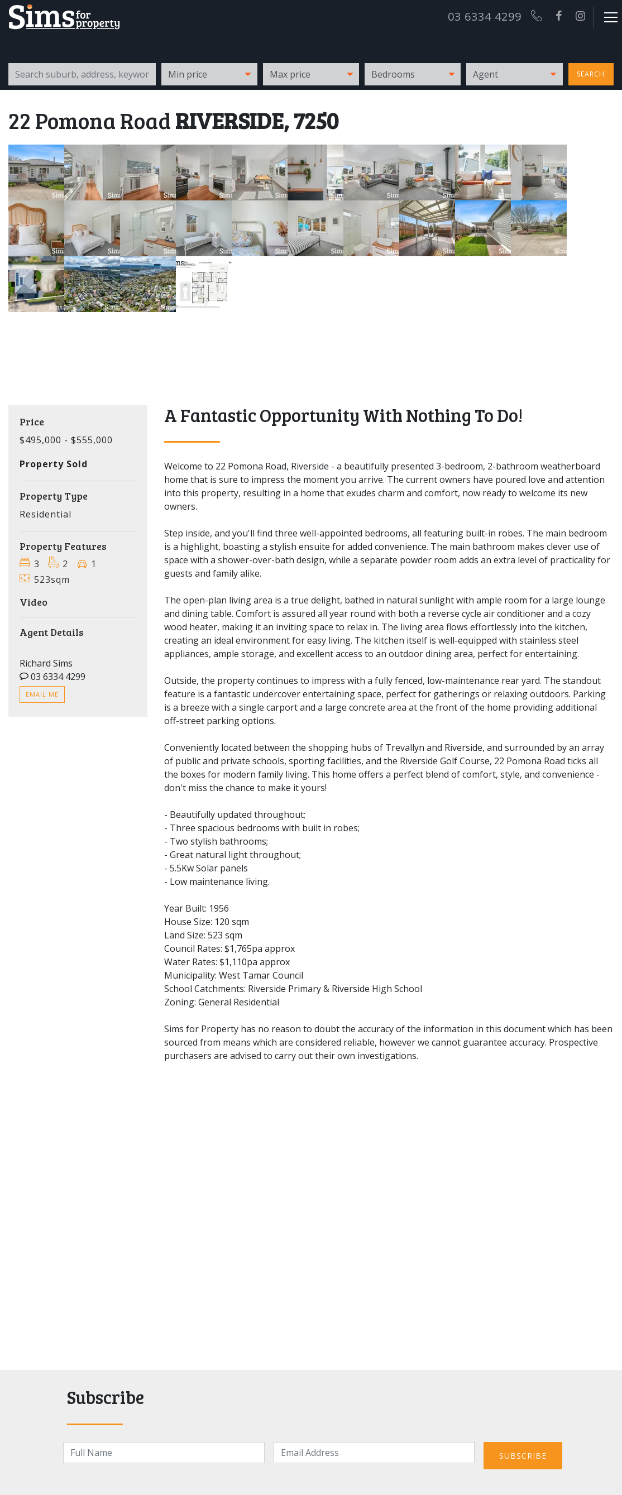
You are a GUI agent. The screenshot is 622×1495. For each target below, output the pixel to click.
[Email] (374, 1452)
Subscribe (523, 1455)
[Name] (163, 1452)
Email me (42, 694)
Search (591, 74)
